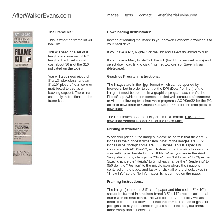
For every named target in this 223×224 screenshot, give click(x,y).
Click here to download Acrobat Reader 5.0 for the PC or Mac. (155, 119)
